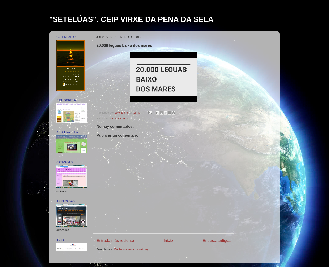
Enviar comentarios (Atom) (131, 249)
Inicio (168, 240)
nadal (126, 118)
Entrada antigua (217, 240)
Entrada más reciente (115, 240)
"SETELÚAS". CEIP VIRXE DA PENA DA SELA (131, 19)
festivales (116, 118)
